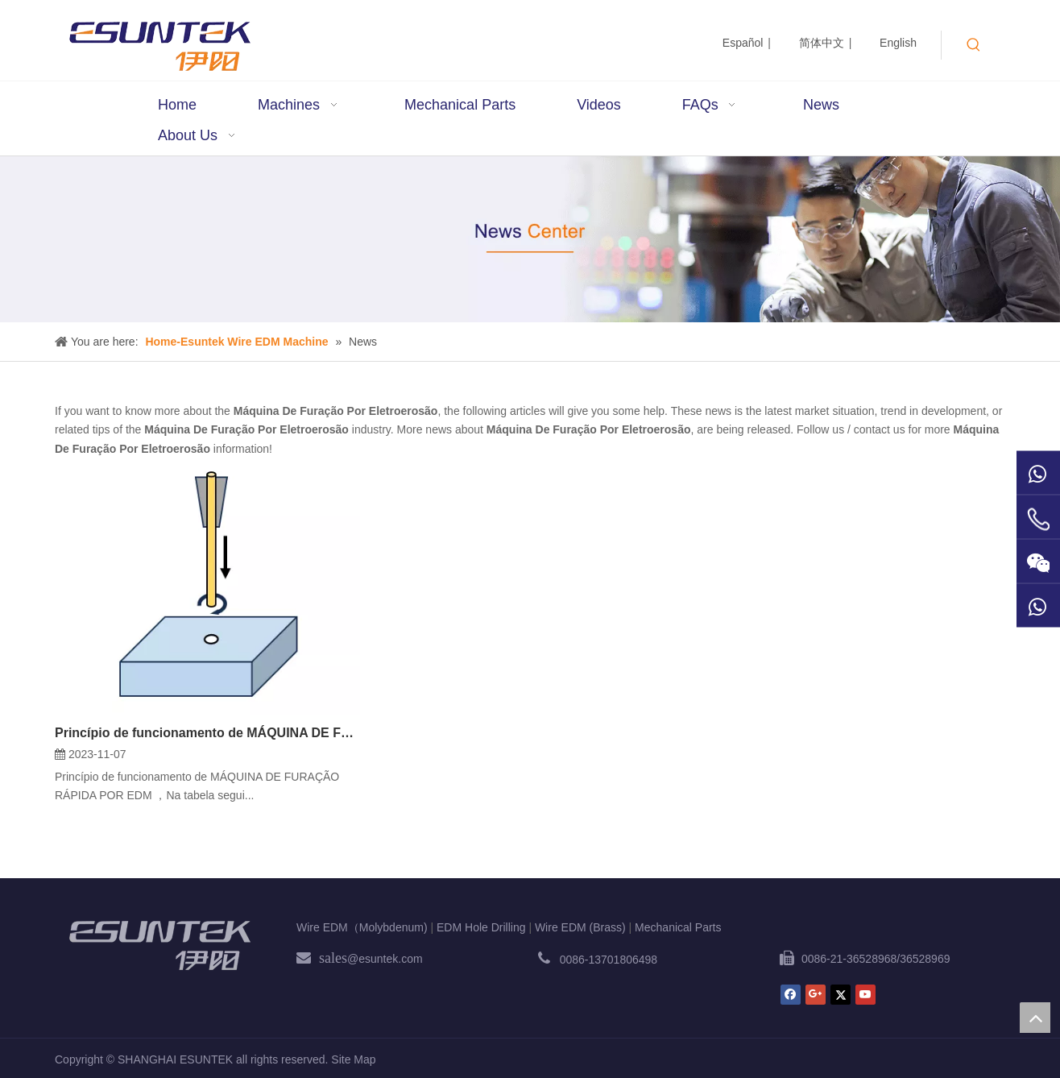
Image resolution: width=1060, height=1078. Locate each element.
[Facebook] (791, 995)
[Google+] (815, 995)
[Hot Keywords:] (973, 45)
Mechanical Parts (678, 927)
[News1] (530, 239)
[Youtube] (865, 995)
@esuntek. (374, 958)
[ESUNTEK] (159, 945)
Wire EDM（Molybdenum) (362, 927)
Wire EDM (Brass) (580, 927)
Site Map (353, 1059)
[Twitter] (840, 995)
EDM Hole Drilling (481, 927)
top (1035, 1017)
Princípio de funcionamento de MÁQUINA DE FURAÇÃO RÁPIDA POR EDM (207, 733)
